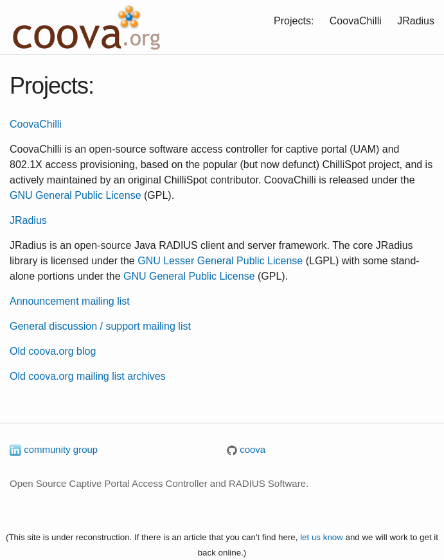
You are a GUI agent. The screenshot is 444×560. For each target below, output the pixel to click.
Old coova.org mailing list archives (88, 376)
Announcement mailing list (70, 301)
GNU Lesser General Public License (220, 260)
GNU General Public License (75, 195)
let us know (321, 537)
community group (54, 449)
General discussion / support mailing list (100, 326)
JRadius (415, 20)
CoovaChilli (356, 20)
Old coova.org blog (53, 351)
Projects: (294, 20)
